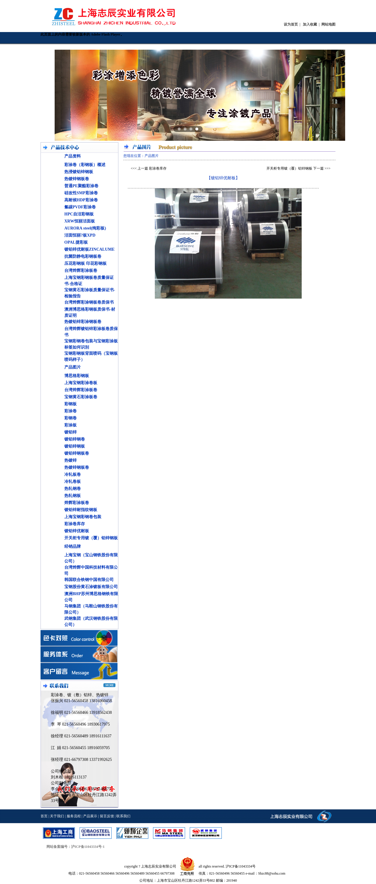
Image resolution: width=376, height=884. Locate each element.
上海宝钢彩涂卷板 (80, 383)
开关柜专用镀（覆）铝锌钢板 (91, 538)
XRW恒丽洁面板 (79, 221)
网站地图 (328, 24)
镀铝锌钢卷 (74, 439)
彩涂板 (70, 425)
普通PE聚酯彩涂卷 (81, 186)
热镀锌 (70, 460)
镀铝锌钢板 (74, 446)
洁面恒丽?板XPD (79, 235)
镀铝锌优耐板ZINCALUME (89, 249)
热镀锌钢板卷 (76, 179)
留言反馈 (107, 816)
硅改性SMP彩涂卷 (81, 193)
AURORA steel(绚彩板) (85, 228)
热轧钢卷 (72, 488)
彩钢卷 (70, 418)
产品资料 (72, 156)
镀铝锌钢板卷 (76, 453)
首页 (44, 816)
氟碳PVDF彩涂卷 (80, 207)
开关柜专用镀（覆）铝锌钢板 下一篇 (295, 168)
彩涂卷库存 (74, 524)
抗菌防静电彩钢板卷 (82, 256)
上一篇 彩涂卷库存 (152, 168)
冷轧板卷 (72, 474)
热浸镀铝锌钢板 (78, 172)
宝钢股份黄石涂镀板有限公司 (91, 587)
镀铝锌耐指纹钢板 (80, 510)
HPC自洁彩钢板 (79, 214)
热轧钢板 (72, 495)
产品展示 (90, 816)
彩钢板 (70, 404)
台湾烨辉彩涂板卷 (80, 270)
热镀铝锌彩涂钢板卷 (82, 321)
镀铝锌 (70, 432)
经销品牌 (72, 546)
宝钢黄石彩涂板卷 (80, 397)
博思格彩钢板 (76, 376)
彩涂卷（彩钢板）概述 (84, 165)
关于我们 (57, 816)
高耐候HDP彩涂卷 (81, 200)
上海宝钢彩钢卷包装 (82, 517)
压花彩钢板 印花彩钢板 (85, 263)
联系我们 (123, 816)
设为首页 (291, 24)
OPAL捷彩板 (76, 242)
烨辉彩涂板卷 (76, 502)
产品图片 (72, 367)
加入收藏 (310, 24)
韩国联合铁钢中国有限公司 (89, 579)
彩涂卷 (70, 411)
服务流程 (74, 816)
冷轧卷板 (72, 481)
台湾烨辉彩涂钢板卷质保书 (89, 302)
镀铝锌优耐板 (76, 531)
